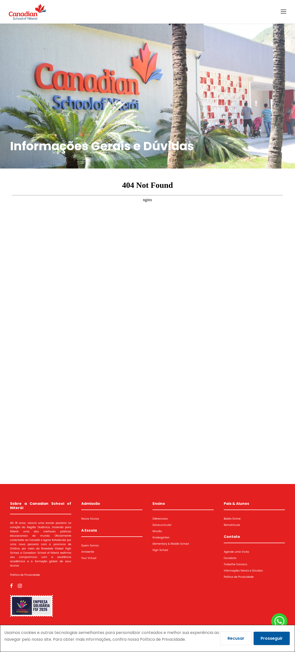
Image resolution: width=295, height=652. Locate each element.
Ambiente (87, 552)
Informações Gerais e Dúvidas (243, 571)
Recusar (236, 638)
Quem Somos (90, 545)
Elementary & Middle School (171, 544)
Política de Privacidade (25, 575)
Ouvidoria (230, 558)
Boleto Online (232, 519)
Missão (157, 531)
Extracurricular (162, 525)
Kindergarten (161, 537)
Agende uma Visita (236, 552)
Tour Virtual (88, 558)
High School (160, 550)
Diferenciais (160, 519)
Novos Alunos (90, 519)
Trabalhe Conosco (235, 564)
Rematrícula (232, 525)
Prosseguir (272, 638)
